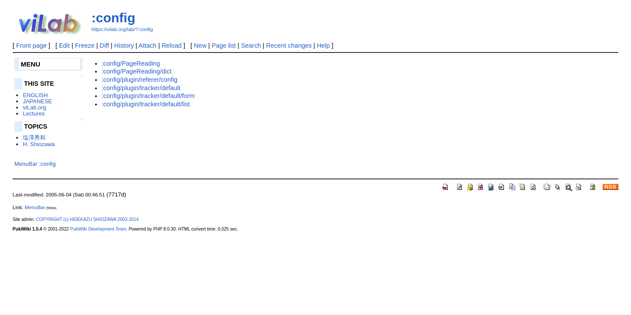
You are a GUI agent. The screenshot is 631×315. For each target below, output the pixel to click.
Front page (31, 45)
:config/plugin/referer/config (140, 79)
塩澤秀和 (34, 137)
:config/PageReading (131, 63)
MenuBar (26, 164)
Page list (224, 45)
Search (251, 45)
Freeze (85, 45)
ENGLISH (35, 95)
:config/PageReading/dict (137, 71)
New (200, 45)
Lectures (34, 113)
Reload (172, 45)
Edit (64, 45)
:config (113, 17)
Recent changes (289, 45)
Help (323, 45)
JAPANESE (37, 101)
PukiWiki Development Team (98, 229)
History (124, 45)
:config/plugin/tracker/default (141, 87)
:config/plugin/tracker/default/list (146, 104)
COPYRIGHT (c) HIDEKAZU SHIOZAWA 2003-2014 (87, 219)
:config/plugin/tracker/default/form (148, 95)
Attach (147, 45)
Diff (104, 45)
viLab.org (34, 107)
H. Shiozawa (39, 144)
